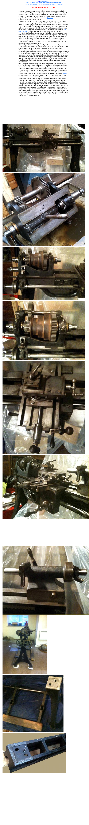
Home (27, 2)
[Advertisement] (44, 111)
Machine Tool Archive (36, 2)
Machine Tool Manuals (31, 4)
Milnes (64, 73)
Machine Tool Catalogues (44, 4)
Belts (53, 4)
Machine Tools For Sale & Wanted (52, 2)
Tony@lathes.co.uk (45, 1)
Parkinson (50, 18)
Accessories (59, 4)
